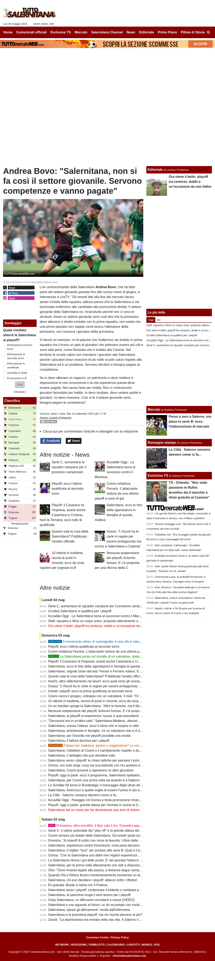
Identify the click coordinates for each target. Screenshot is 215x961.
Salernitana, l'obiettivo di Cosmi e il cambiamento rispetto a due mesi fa (100, 750)
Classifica (12, 400)
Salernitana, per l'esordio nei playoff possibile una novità (89, 735)
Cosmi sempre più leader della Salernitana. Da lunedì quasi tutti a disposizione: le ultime (113, 835)
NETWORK (62, 944)
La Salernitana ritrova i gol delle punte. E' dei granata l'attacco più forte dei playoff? (109, 860)
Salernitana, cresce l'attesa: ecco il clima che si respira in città (93, 726)
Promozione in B (17, 378)
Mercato (154, 409)
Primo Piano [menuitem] (167, 32)
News (54, 413)
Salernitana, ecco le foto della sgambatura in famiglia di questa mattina (100, 666)
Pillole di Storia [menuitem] (193, 32)
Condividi (51, 441)
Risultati (20, 391)
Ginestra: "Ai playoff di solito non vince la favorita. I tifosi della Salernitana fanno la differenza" (116, 840)
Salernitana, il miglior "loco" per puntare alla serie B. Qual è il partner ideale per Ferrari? (112, 850)
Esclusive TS (158, 475)
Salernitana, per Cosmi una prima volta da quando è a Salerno (94, 780)
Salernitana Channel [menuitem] (107, 32)
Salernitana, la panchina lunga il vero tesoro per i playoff (89, 895)
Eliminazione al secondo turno (16, 356)
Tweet (73, 441)
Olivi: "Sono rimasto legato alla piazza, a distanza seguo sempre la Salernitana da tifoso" (113, 870)
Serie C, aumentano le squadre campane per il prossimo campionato (69, 467)
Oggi (151, 319)
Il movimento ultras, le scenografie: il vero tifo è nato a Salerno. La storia (108, 641)
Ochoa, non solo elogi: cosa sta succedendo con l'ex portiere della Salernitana (105, 765)
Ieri (159, 319)
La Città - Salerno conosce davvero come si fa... (83, 795)
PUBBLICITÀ (97, 944)
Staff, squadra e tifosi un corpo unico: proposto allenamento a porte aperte (102, 621)
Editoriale (155, 169)
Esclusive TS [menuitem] (60, 32)
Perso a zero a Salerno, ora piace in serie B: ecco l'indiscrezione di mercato (190, 421)
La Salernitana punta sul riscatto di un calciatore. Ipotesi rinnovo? (101, 656)
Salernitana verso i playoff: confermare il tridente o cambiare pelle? (97, 890)
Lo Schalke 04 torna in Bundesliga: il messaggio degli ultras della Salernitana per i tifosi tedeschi (118, 785)
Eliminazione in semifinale (16, 365)
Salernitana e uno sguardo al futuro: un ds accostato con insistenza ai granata (105, 905)
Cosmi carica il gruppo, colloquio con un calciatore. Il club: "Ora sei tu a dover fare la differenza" (118, 696)
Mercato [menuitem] (81, 32)
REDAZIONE (79, 944)
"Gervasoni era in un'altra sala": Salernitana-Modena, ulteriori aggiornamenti (104, 721)
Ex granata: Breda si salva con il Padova (78, 885)
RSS (157, 944)
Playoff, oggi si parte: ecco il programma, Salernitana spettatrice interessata (103, 775)
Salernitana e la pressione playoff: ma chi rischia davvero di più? (95, 914)
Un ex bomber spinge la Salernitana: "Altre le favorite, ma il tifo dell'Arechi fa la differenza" (114, 706)
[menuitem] (208, 32)
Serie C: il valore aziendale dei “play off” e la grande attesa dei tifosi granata (103, 830)
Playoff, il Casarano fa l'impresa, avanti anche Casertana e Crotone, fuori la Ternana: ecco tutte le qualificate (62, 515)
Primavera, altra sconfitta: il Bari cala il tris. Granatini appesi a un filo (102, 825)
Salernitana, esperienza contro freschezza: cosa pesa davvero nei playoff (101, 845)
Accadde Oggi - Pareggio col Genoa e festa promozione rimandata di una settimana (109, 800)
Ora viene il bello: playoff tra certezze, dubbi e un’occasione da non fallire (101, 626)
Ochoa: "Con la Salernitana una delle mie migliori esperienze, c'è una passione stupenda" (113, 855)
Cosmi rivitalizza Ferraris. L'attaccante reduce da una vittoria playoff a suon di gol (107, 651)
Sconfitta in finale (17, 372)
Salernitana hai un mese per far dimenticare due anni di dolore (94, 810)
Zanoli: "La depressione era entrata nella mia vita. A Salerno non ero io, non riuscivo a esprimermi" (120, 919)
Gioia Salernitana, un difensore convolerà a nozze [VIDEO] (91, 900)
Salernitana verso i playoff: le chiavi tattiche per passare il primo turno (99, 760)
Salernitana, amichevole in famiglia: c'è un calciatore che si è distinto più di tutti (106, 730)
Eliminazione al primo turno (19, 346)
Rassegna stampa (162, 442)
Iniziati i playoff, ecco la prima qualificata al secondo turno (90, 691)
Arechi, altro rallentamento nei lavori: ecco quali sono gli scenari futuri (99, 681)
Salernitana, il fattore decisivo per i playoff (78, 740)
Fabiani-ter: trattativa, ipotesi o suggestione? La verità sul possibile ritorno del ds (114, 745)
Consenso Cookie (97, 937)
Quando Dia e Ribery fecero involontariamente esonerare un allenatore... (101, 875)
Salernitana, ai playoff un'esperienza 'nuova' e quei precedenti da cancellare (103, 716)
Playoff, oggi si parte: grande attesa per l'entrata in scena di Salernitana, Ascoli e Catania (113, 805)
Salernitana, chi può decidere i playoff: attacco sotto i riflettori (92, 880)
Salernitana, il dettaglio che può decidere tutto (81, 755)
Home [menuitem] (7, 32)
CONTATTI (133, 944)
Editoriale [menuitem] (146, 32)
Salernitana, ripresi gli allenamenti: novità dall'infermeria (89, 909)
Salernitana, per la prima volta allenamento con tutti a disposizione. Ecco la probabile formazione (119, 865)
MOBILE (147, 944)
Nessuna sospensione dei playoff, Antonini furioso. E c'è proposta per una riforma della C (113, 711)
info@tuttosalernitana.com (129, 955)
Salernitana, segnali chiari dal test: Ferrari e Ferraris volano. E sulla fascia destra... (108, 671)
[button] (20, 384)
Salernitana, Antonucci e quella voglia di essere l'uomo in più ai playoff (99, 790)
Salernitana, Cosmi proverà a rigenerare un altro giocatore (91, 770)
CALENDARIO (115, 944)
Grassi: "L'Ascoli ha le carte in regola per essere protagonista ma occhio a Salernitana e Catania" (119, 686)
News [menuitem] (131, 32)
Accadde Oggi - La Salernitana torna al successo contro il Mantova (97, 616)
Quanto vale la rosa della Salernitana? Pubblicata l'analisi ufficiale (70, 536)
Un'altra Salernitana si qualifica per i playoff (79, 611)
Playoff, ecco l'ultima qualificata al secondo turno (68, 488)
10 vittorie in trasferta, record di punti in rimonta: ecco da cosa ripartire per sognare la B (112, 701)
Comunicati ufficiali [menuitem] (31, 32)
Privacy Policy (120, 937)
